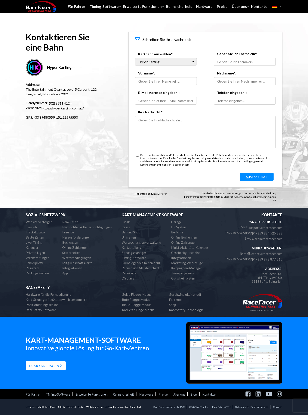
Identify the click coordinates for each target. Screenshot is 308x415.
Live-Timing (34, 242)
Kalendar (32, 247)
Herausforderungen (76, 237)
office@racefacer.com (266, 254)
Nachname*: (226, 73)
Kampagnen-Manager (186, 268)
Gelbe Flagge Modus (136, 294)
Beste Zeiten (35, 237)
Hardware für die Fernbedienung (48, 294)
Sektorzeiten (71, 253)
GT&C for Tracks (198, 407)
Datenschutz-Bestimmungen (251, 407)
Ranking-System (37, 273)
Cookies (277, 407)
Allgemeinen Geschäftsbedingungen (255, 196)
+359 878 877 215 (268, 259)
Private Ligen (35, 253)
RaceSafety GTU (221, 407)
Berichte (177, 232)
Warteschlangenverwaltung (141, 242)
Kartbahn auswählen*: (155, 54)
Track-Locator (36, 232)
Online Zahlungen (74, 247)
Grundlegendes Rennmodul (141, 263)
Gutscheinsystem (183, 278)
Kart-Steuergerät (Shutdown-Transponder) (56, 299)
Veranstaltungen (37, 258)
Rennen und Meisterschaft (140, 268)
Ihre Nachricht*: (150, 112)
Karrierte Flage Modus (138, 310)
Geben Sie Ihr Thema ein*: (237, 54)
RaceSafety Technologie (186, 310)
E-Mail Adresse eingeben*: (158, 92)
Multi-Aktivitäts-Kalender (189, 247)
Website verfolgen (39, 222)
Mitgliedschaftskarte (77, 263)
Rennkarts (129, 273)
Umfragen (129, 237)
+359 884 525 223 (268, 233)
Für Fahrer (76, 6)
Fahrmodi (175, 299)
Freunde (68, 232)
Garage (176, 222)
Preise (222, 6)
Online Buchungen (184, 237)
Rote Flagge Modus (136, 299)
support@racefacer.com (265, 228)
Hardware (204, 6)
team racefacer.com (268, 239)
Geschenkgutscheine (185, 253)
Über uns (239, 6)
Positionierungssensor (42, 305)
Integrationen (72, 268)
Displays (128, 278)
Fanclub (31, 227)
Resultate (33, 268)
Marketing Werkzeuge (187, 263)
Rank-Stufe (70, 222)
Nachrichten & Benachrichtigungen (87, 227)
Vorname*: (146, 73)
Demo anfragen (44, 366)
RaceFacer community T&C (169, 407)
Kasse (126, 227)
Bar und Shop (131, 232)
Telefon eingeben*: (232, 92)
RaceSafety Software (41, 310)
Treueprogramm (182, 273)
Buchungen (70, 242)
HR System (179, 227)
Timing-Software (104, 6)
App (65, 273)
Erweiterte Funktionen (142, 6)
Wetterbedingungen (76, 258)
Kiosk (126, 222)
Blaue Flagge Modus (136, 305)
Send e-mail (256, 177)
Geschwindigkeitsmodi (185, 294)
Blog (193, 394)
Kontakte (259, 6)
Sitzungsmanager (134, 253)
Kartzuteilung (131, 247)
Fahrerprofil (34, 263)
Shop (172, 305)
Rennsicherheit (179, 6)
